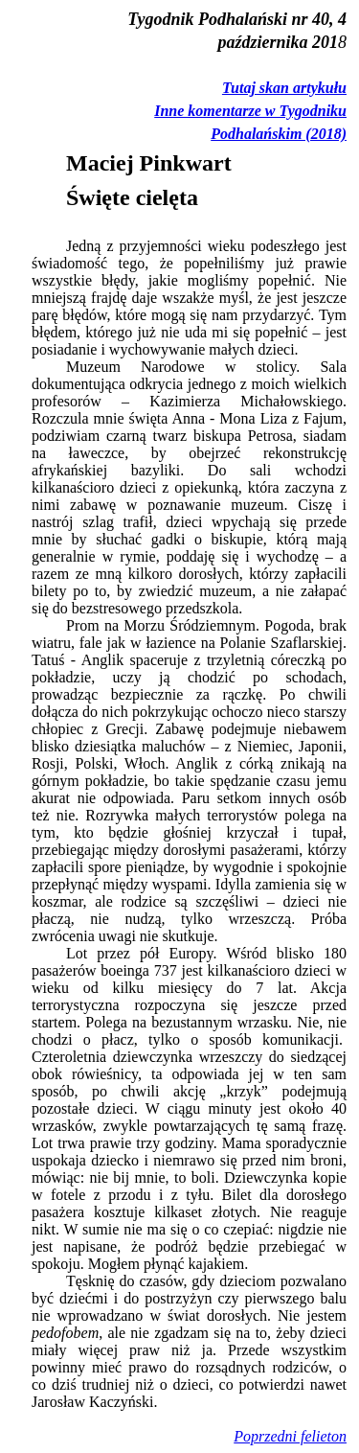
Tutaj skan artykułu (284, 88)
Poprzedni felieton (290, 1436)
